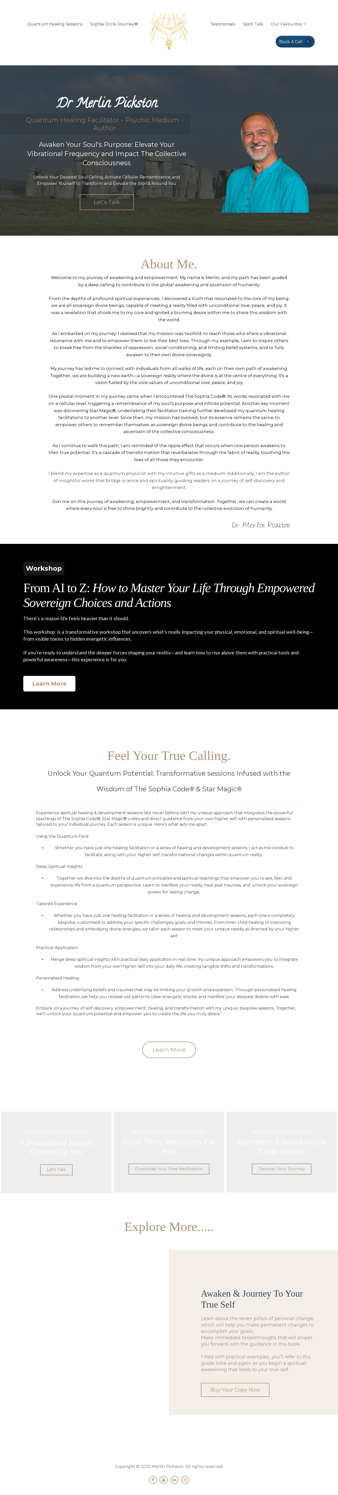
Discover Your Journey (281, 1168)
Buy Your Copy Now (232, 1389)
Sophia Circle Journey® (114, 24)
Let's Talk (107, 202)
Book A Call (295, 41)
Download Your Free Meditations (168, 1168)
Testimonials (222, 24)
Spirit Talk (253, 24)
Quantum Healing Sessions (54, 24)
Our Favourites (286, 24)
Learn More (49, 683)
